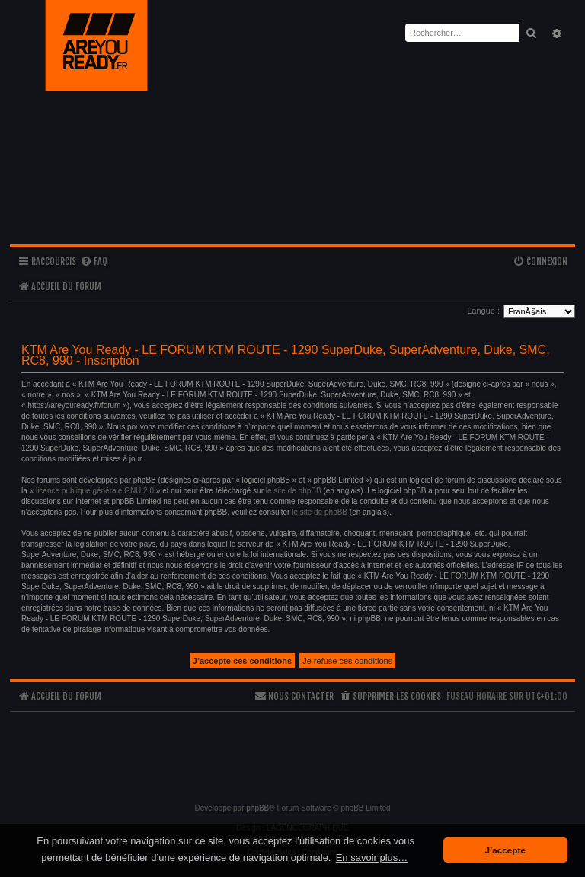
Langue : (483, 310)
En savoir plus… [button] (372, 857)
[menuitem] (93, 262)
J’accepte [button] (505, 850)
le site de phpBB (293, 490)
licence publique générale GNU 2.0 (95, 490)
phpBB (257, 808)
